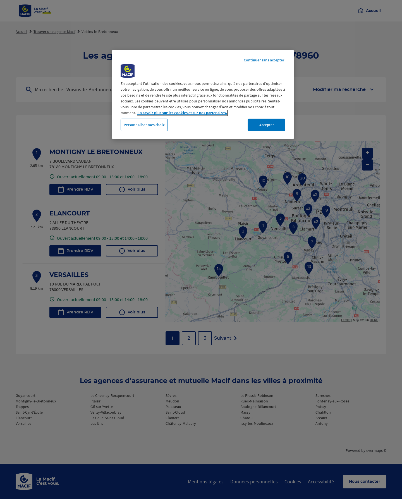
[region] (203, 94)
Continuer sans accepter (264, 60)
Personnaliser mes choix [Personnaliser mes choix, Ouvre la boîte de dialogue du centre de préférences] (144, 124)
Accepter (266, 124)
